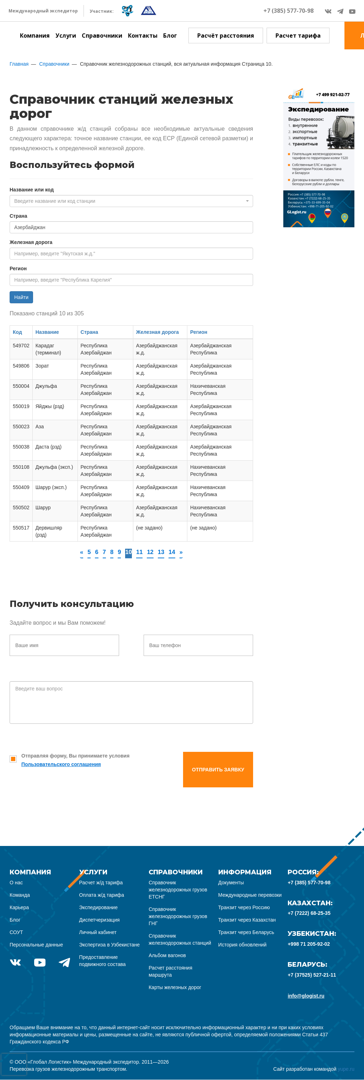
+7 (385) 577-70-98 (288, 11)
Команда (20, 895)
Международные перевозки (250, 895)
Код (17, 332)
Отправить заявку (218, 770)
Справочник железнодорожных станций (180, 939)
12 (151, 552)
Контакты (142, 35)
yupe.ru (346, 1069)
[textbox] (129, 201)
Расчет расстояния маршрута (170, 971)
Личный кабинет (98, 932)
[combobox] (131, 201)
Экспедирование (98, 908)
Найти (21, 297)
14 (173, 552)
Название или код (32, 189)
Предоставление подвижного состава (102, 961)
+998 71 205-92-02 (309, 944)
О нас (16, 883)
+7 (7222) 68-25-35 (309, 913)
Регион (18, 268)
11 (139, 552)
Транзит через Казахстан (247, 920)
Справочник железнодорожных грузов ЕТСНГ (178, 890)
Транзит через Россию (244, 908)
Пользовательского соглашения (61, 764)
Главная (19, 64)
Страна (18, 216)
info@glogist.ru (306, 996)
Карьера (19, 908)
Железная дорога (31, 242)
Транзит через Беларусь (246, 932)
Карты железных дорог (175, 988)
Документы (231, 883)
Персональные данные (36, 945)
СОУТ (16, 932)
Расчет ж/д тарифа (101, 883)
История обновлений (242, 945)
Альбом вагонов (167, 956)
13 (162, 552)
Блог (170, 35)
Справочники (102, 35)
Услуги (65, 35)
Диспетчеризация (99, 920)
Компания (35, 35)
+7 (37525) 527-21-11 (312, 975)
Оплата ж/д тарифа (101, 895)
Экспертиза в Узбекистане (109, 945)
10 (128, 552)
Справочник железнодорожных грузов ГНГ (178, 917)
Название (47, 332)
